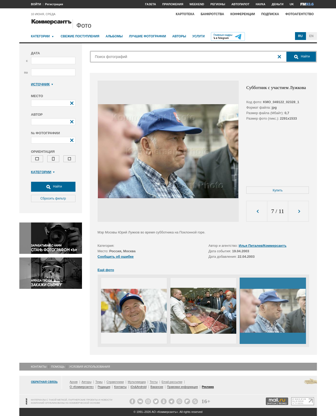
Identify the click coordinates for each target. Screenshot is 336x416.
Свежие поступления (80, 36)
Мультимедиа (137, 381)
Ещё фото (106, 270)
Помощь (58, 366)
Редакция (104, 386)
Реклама (208, 386)
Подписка (270, 14)
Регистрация (54, 4)
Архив (74, 381)
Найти (53, 187)
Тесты (154, 381)
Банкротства (212, 14)
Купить (278, 190)
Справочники (115, 381)
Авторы (179, 36)
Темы (99, 381)
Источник (42, 84)
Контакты (38, 366)
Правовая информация (182, 386)
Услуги (198, 36)
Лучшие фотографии (147, 36)
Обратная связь (44, 381)
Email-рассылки (172, 381)
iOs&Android (139, 386)
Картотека (185, 14)
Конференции (242, 14)
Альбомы (114, 36)
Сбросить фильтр (53, 198)
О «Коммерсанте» (82, 386)
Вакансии (156, 386)
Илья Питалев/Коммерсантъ (262, 246)
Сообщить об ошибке (116, 257)
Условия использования (89, 366)
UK (292, 4)
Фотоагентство (299, 14)
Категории (40, 36)
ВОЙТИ (36, 4)
